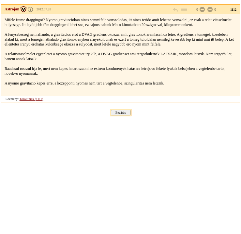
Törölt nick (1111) (31, 99)
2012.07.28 (44, 9)
